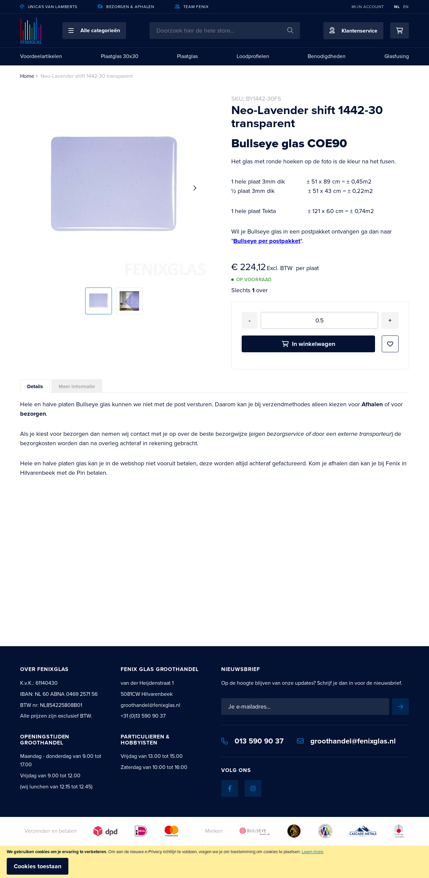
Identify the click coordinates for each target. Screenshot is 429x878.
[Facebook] (229, 788)
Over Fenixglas (44, 669)
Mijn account (368, 7)
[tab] (35, 386)
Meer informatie (77, 386)
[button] (94, 30)
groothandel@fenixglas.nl (346, 740)
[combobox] (224, 30)
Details (35, 386)
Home (27, 76)
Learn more (312, 851)
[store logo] (31, 30)
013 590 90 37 (252, 740)
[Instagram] (253, 788)
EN (406, 7)
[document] (214, 862)
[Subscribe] (400, 706)
